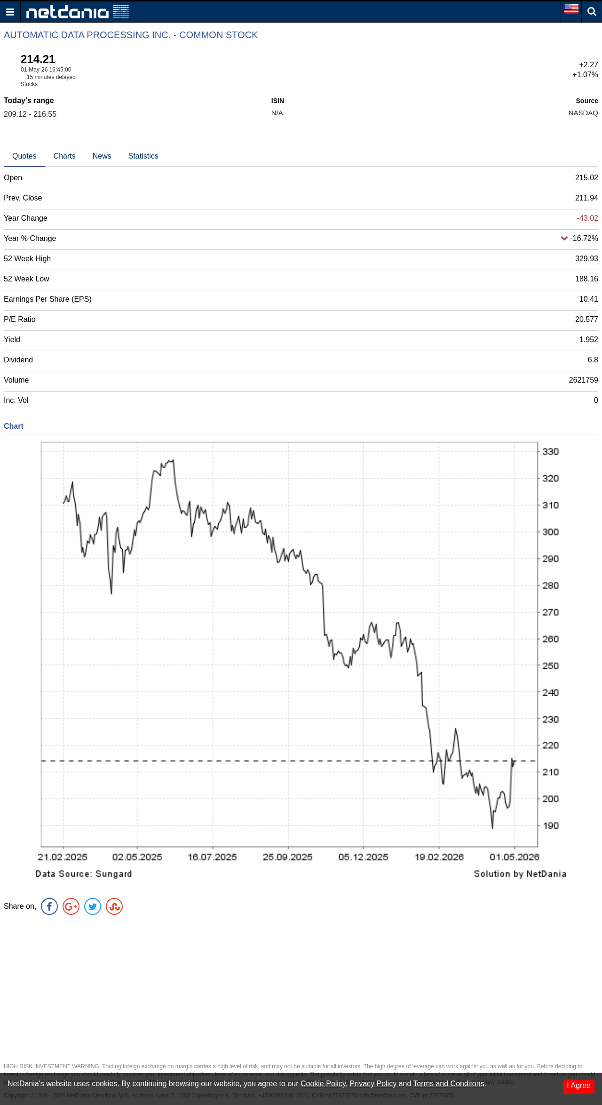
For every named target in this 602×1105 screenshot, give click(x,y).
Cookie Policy (323, 1084)
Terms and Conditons (448, 1084)
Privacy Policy (373, 1084)
